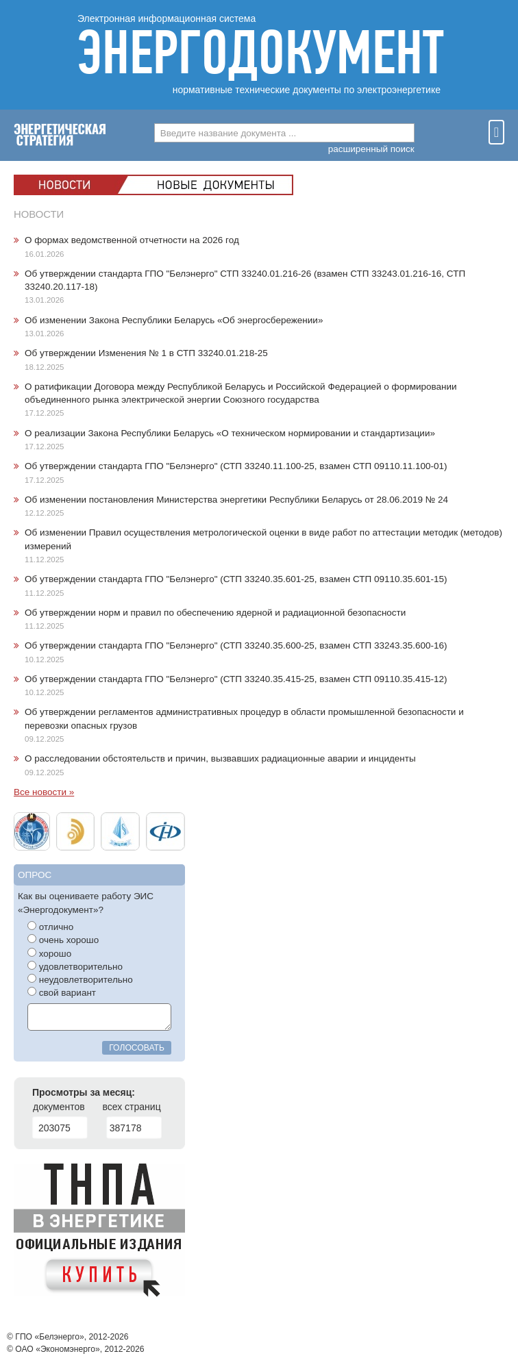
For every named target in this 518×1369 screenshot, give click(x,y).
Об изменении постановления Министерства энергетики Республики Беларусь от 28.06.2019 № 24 (236, 499)
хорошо (49, 953)
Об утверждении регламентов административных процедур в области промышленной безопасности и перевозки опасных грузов (244, 718)
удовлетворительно (75, 966)
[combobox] (284, 132)
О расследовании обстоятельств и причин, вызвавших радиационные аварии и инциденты (220, 758)
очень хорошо (63, 939)
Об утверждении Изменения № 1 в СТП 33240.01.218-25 (146, 353)
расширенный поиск (371, 149)
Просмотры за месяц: (83, 1092)
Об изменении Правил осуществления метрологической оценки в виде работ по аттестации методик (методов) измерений (263, 539)
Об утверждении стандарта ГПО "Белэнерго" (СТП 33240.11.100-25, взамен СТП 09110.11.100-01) (236, 466)
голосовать (136, 1048)
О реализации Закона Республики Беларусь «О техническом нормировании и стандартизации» (230, 433)
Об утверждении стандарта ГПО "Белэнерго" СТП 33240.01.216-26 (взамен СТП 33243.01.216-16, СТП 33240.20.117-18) (245, 280)
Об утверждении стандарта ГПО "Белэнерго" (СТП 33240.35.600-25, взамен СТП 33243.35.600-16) (236, 645)
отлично (50, 926)
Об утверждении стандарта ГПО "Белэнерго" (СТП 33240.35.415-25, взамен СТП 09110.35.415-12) (236, 679)
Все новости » (44, 792)
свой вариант (61, 992)
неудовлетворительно (80, 979)
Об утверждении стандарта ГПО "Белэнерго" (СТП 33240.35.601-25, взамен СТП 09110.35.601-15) (236, 579)
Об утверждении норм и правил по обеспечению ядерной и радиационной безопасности (215, 612)
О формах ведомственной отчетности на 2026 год (132, 240)
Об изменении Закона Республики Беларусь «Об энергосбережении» (174, 320)
